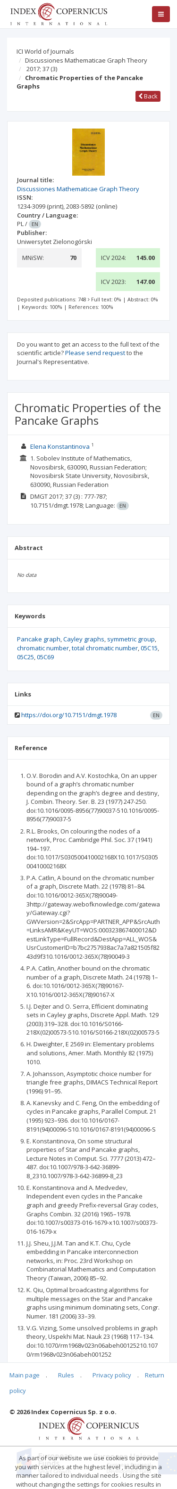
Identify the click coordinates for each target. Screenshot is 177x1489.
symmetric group (131, 639)
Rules (66, 1375)
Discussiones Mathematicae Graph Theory (86, 60)
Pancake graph (38, 639)
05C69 (45, 657)
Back (148, 96)
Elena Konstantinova (60, 446)
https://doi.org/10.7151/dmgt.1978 (69, 715)
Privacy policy (112, 1375)
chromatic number (43, 648)
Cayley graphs (83, 639)
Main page (24, 1375)
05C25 (25, 657)
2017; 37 (41, 69)
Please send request (95, 352)
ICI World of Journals (45, 51)
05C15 (149, 648)
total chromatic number (105, 648)
